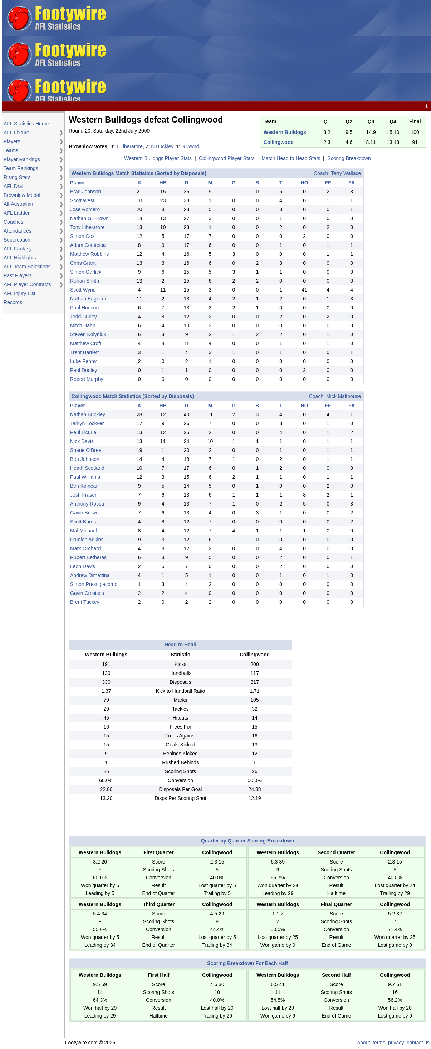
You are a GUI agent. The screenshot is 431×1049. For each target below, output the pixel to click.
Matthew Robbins (89, 254)
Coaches (13, 222)
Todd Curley (83, 316)
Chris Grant (83, 263)
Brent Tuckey (84, 602)
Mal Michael (83, 530)
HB (163, 182)
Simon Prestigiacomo (93, 584)
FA (351, 182)
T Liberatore (129, 146)
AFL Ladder (17, 213)
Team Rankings (21, 168)
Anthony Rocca (87, 504)
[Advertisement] (314, 51)
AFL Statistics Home (26, 123)
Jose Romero (85, 209)
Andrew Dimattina (90, 575)
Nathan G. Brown (89, 218)
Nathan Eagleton (88, 299)
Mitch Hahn (82, 325)
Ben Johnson (84, 459)
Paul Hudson (84, 307)
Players (12, 141)
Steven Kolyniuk (88, 334)
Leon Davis (82, 566)
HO (304, 182)
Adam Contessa (88, 245)
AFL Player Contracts (27, 284)
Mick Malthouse (343, 396)
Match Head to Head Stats (290, 158)
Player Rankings (22, 159)
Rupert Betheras (88, 557)
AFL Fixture (16, 132)
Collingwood (279, 142)
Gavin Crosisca (87, 593)
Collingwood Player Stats (227, 158)
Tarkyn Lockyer (87, 423)
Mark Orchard (85, 548)
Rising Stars (17, 177)
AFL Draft (14, 186)
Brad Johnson (85, 191)
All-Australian (18, 204)
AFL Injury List (19, 293)
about (363, 1042)
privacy (396, 1042)
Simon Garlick (85, 272)
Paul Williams (85, 477)
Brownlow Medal (22, 195)
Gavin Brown (84, 513)
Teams (11, 150)
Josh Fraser (83, 495)
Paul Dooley (83, 370)
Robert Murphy (86, 379)
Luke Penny (83, 361)
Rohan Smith (84, 281)
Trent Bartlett (84, 352)
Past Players (18, 275)
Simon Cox (82, 236)
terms (379, 1042)
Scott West (82, 200)
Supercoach (17, 240)
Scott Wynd (82, 290)
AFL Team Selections (27, 266)
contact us (418, 1042)
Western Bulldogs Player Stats (158, 158)
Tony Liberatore (87, 227)
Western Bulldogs (285, 132)
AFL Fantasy (18, 249)
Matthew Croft (85, 343)
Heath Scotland (87, 468)
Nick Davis (82, 441)
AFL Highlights (20, 257)
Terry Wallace (346, 173)
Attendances (17, 231)
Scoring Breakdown (349, 158)
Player (77, 182)
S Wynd (190, 146)
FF (328, 182)
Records (13, 302)
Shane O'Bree (86, 450)
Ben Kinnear (84, 486)
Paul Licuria (83, 432)
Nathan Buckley (87, 414)
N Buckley (162, 146)
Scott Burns (83, 521)
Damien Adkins (86, 539)
